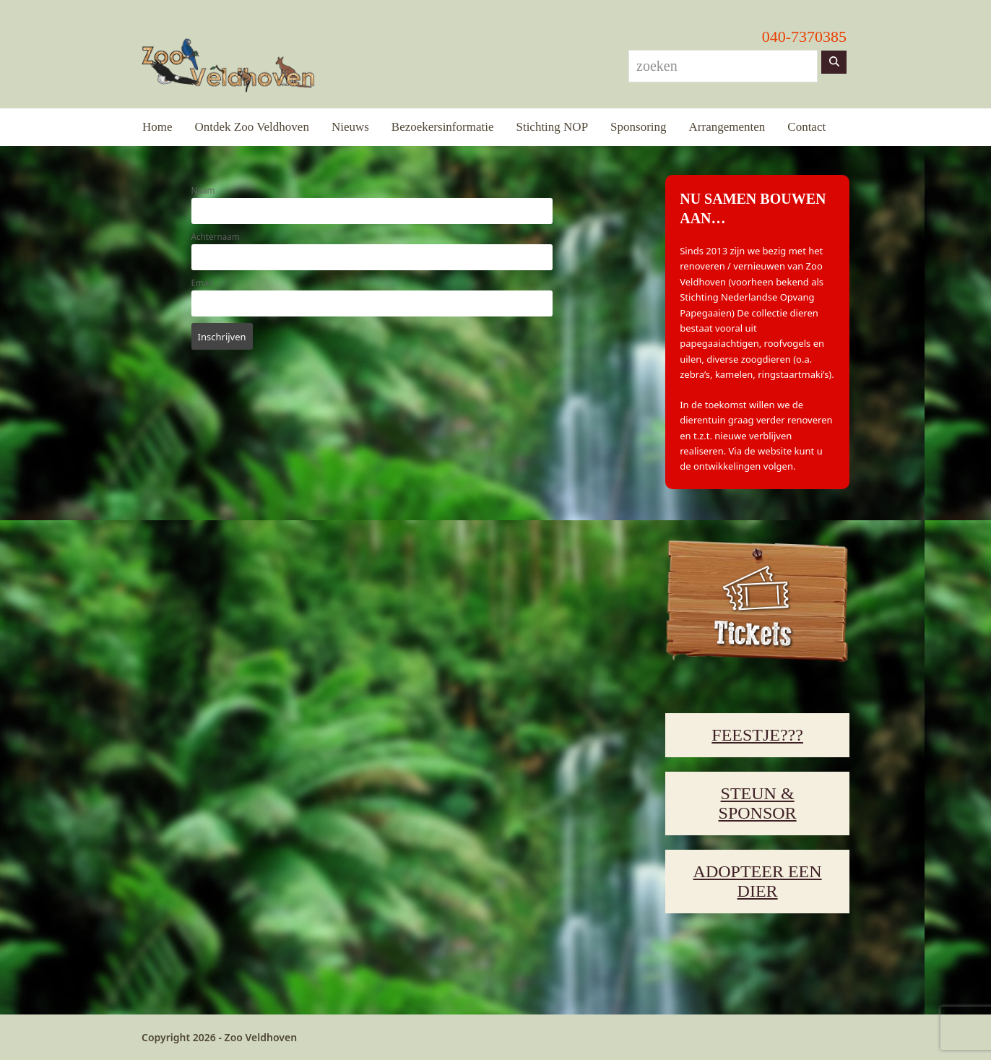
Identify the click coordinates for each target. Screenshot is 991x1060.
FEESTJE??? (757, 734)
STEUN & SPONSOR (758, 803)
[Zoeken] (834, 62)
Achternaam (215, 236)
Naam (203, 190)
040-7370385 (804, 36)
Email (202, 282)
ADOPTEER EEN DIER (757, 881)
